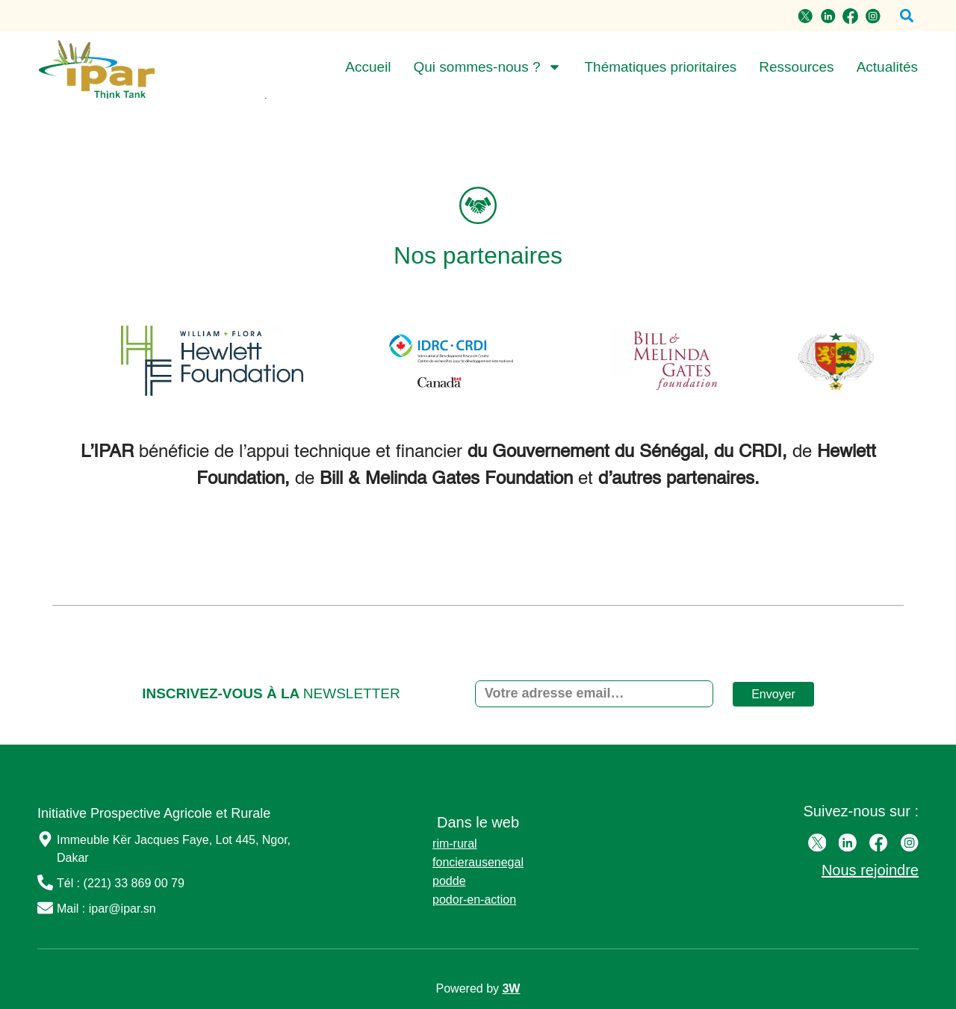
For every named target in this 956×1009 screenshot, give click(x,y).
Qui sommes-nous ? (487, 67)
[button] (906, 16)
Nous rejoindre (870, 870)
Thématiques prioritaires (660, 67)
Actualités (887, 67)
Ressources (796, 67)
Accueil (368, 67)
